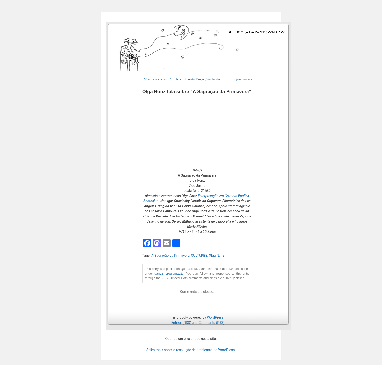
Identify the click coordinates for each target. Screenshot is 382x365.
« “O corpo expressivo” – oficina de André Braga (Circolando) (181, 79)
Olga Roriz (216, 255)
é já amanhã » (243, 79)
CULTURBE (199, 255)
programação (174, 273)
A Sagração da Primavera (170, 255)
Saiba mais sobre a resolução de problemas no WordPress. (191, 350)
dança (158, 273)
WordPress (215, 317)
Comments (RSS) (211, 323)
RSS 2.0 (167, 278)
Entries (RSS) (181, 323)
